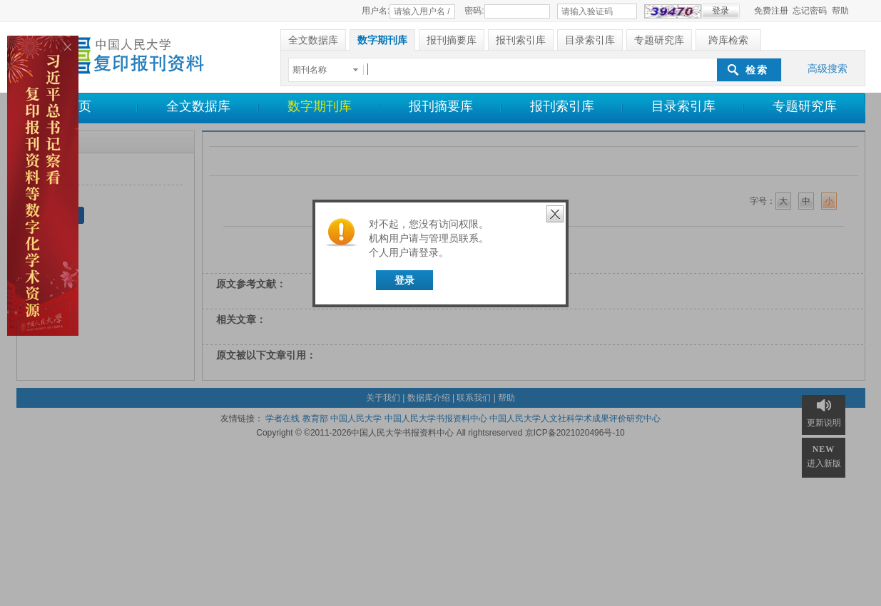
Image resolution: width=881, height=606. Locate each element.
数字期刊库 (319, 106)
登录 (404, 280)
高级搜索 (827, 68)
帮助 (840, 11)
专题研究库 (805, 106)
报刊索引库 (562, 106)
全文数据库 (198, 106)
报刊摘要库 (441, 106)
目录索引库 (683, 106)
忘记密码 (810, 11)
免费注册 (771, 11)
